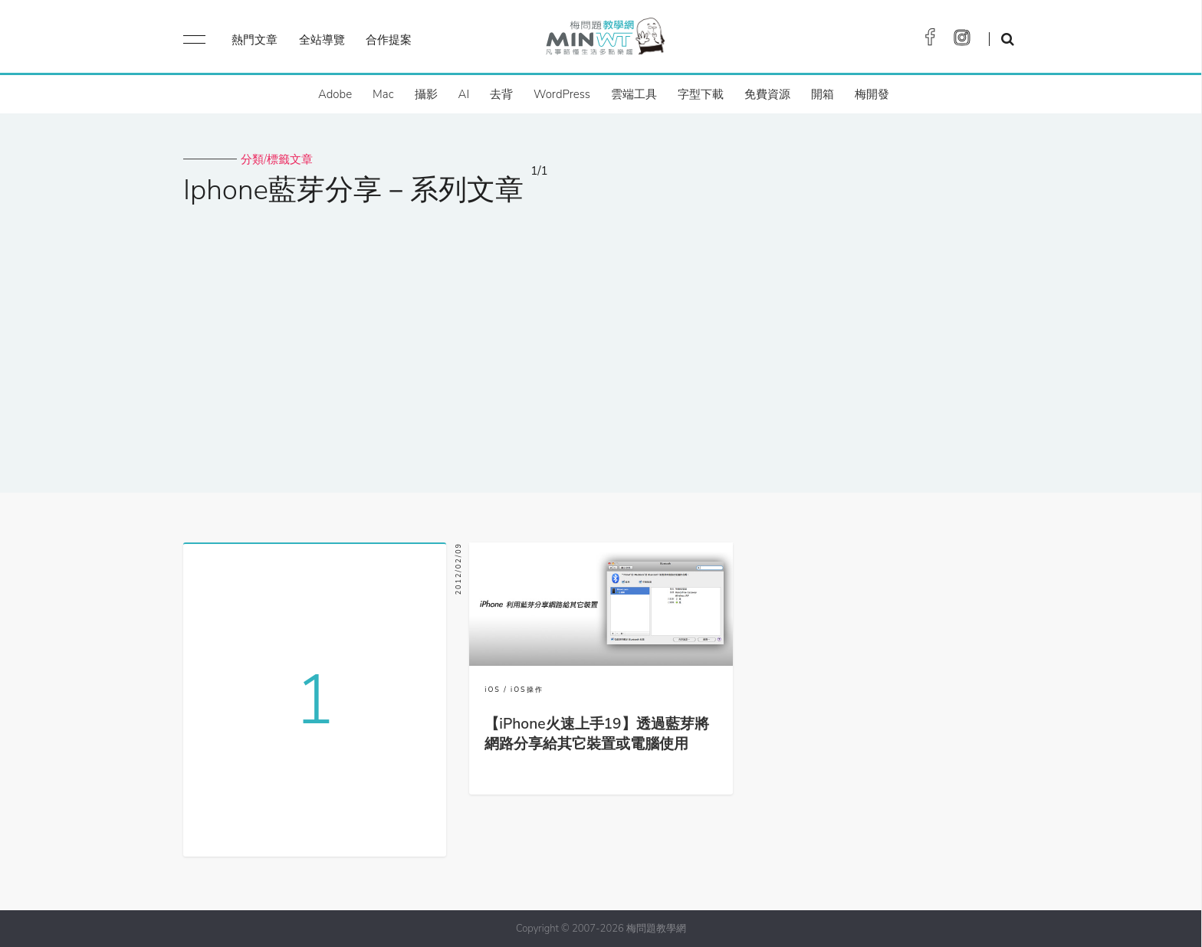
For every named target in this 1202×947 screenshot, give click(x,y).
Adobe (335, 94)
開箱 (822, 94)
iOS (492, 689)
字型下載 (701, 94)
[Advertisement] (601, 339)
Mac (383, 94)
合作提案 (389, 40)
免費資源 (767, 94)
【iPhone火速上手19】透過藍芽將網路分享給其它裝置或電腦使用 (596, 734)
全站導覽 (322, 40)
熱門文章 (255, 40)
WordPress (562, 94)
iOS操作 (527, 689)
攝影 (426, 94)
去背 (501, 94)
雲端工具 (634, 94)
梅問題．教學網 (604, 40)
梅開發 (872, 94)
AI (464, 94)
